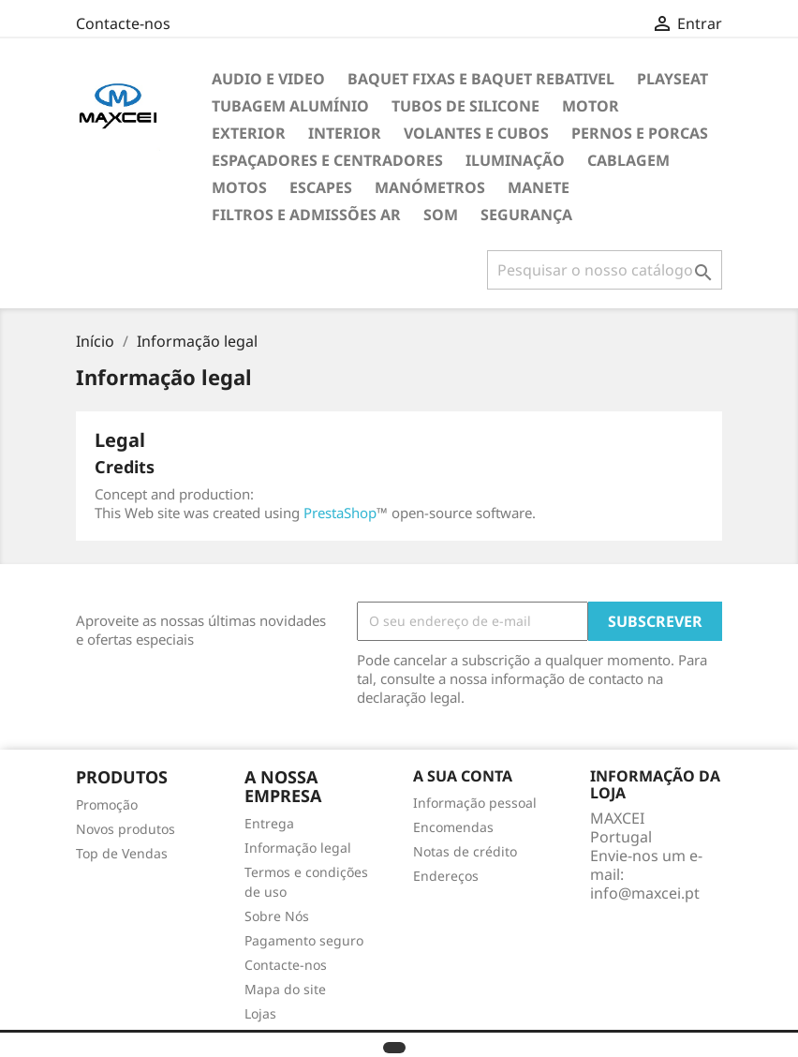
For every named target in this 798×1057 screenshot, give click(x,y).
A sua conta (462, 776)
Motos (239, 187)
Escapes (320, 187)
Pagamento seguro (303, 940)
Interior (344, 133)
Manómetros (430, 187)
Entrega (269, 823)
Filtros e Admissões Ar (306, 214)
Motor (590, 106)
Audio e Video (268, 78)
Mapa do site (285, 989)
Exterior (249, 133)
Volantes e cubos (476, 133)
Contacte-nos (123, 23)
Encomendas (453, 827)
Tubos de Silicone (465, 106)
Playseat (672, 78)
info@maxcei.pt (645, 893)
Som (440, 214)
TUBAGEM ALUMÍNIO (290, 106)
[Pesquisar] (604, 270)
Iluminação (515, 160)
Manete (538, 187)
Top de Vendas (122, 853)
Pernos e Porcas (639, 133)
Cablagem (628, 160)
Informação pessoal (475, 802)
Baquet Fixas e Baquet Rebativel (480, 78)
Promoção (107, 804)
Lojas (260, 1013)
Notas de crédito (465, 851)
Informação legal (297, 847)
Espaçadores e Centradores (327, 160)
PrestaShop (340, 512)
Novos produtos (125, 829)
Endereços (446, 876)
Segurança (526, 214)
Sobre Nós (276, 916)
